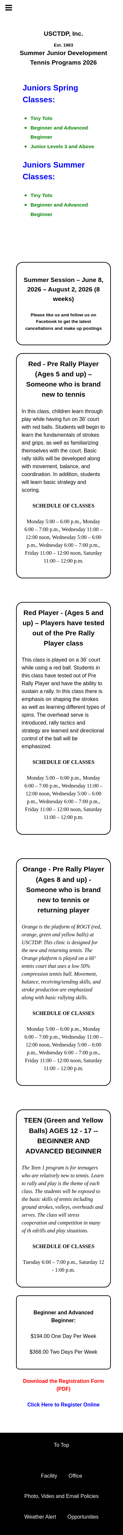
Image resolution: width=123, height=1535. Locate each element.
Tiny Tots (41, 118)
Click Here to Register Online (63, 1404)
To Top (61, 1445)
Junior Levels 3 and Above (62, 146)
